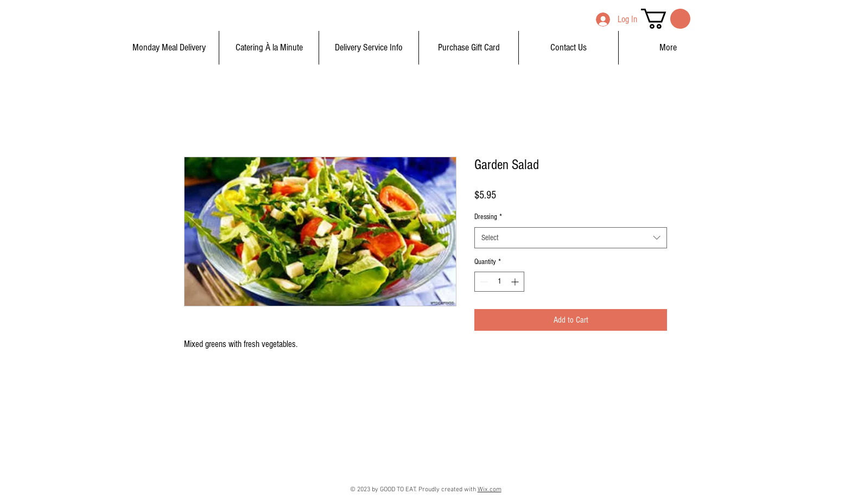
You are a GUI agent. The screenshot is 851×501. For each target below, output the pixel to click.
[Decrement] (483, 281)
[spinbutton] (499, 281)
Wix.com (489, 489)
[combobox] (570, 237)
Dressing (488, 217)
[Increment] (516, 281)
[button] (665, 19)
